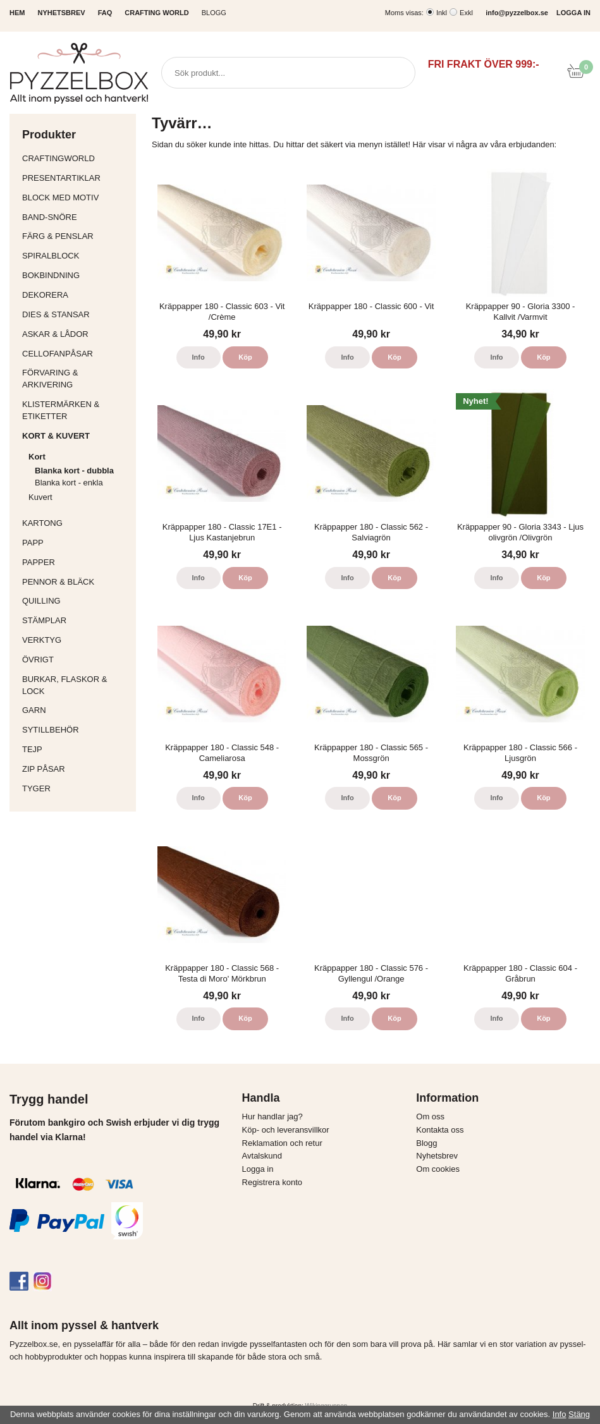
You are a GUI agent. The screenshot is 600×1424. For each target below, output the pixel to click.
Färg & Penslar (76, 236)
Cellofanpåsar (57, 353)
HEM (17, 12)
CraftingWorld (76, 158)
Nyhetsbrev (437, 1155)
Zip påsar (43, 769)
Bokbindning (76, 275)
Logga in (258, 1169)
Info (198, 357)
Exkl (466, 12)
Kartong (76, 523)
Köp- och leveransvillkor (285, 1130)
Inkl (441, 12)
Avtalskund (262, 1155)
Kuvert (79, 497)
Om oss (430, 1116)
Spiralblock (50, 255)
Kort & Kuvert (76, 436)
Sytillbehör (76, 729)
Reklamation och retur (282, 1143)
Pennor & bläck (76, 582)
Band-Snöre (76, 217)
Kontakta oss (439, 1130)
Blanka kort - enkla (69, 482)
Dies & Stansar (76, 314)
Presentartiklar (76, 178)
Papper (76, 562)
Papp (76, 542)
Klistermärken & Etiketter (76, 410)
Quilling (76, 601)
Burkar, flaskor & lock (76, 685)
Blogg (214, 12)
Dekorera (76, 295)
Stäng (579, 1414)
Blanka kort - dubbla (74, 470)
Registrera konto (272, 1182)
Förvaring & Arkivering (76, 378)
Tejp (76, 749)
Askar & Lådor (55, 334)
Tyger (76, 788)
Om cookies (438, 1169)
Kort (79, 456)
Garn (76, 710)
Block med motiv (60, 197)
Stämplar (76, 620)
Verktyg (76, 640)
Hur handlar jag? (272, 1116)
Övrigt (38, 659)
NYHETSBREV (61, 12)
